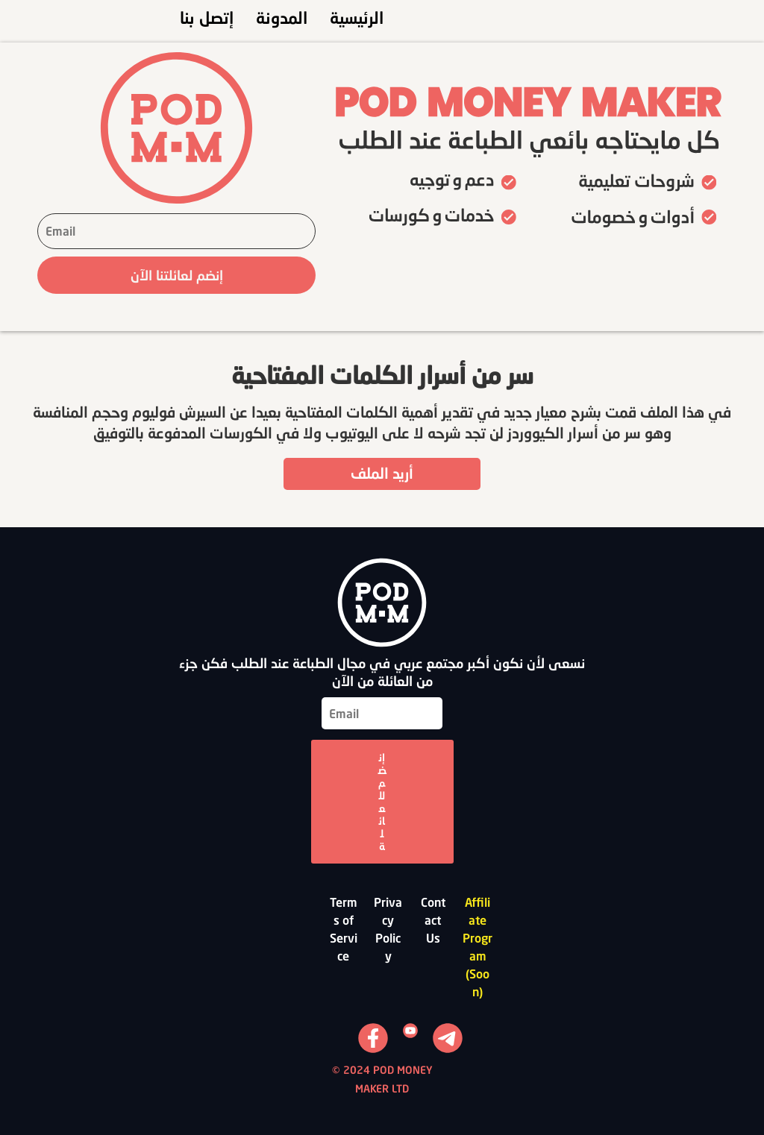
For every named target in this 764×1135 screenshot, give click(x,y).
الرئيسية (356, 17)
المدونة (281, 17)
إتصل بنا (207, 17)
